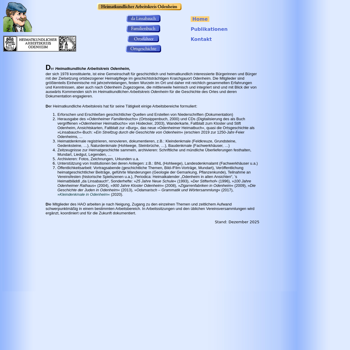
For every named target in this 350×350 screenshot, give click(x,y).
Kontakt (201, 39)
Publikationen (209, 29)
